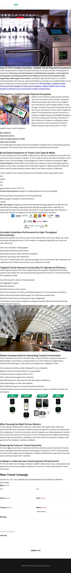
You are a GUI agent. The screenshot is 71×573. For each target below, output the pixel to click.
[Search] (60, 6)
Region (41, 507)
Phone (5, 498)
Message (3, 517)
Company (6, 507)
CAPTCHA (3, 535)
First (1, 489)
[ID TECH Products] (16, 6)
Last (37, 489)
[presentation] (15, 541)
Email (40, 498)
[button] (66, 6)
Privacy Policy (45, 566)
